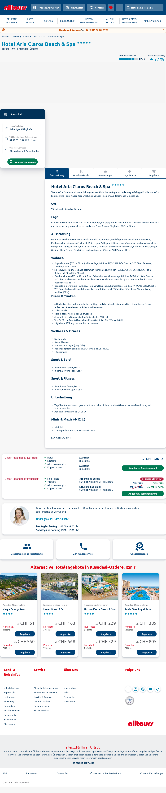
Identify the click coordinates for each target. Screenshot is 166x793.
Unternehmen (71, 690)
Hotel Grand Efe (53, 611)
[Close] (163, 29)
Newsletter (69, 699)
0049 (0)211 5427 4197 (52, 521)
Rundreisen (9, 708)
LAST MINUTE (30, 21)
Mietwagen (9, 726)
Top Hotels (9, 694)
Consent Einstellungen (151, 771)
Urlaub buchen (11, 690)
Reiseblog (9, 703)
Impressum (31, 771)
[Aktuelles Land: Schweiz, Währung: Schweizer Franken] (119, 7)
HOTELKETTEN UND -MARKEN (129, 21)
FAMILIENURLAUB (152, 21)
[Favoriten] (111, 7)
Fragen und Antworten (45, 694)
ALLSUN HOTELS (110, 21)
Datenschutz (63, 771)
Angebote (25, 636)
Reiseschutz (10, 717)
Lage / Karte (130, 175)
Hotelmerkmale (81, 175)
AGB (5, 771)
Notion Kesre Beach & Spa (100, 611)
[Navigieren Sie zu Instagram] (135, 691)
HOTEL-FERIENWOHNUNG (89, 21)
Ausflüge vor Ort (12, 712)
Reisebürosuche (42, 708)
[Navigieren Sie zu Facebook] (128, 691)
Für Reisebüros (41, 712)
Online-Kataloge (42, 703)
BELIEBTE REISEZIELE (11, 21)
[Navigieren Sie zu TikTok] (158, 691)
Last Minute (10, 699)
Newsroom (69, 703)
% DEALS (48, 21)
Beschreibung (57, 175)
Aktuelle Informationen (46, 690)
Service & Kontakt (43, 699)
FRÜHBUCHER (67, 21)
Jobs (66, 694)
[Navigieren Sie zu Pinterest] (143, 691)
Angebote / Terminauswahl (142, 470)
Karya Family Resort (15, 611)
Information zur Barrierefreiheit (105, 771)
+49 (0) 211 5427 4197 (83, 760)
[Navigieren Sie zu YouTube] (150, 691)
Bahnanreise (10, 721)
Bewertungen (105, 175)
